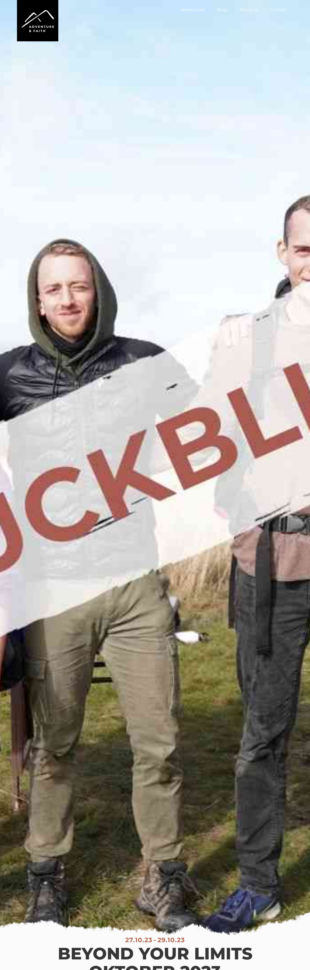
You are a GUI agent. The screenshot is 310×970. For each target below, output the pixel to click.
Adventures (193, 9)
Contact (278, 9)
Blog (222, 9)
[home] (37, 20)
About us (249, 9)
